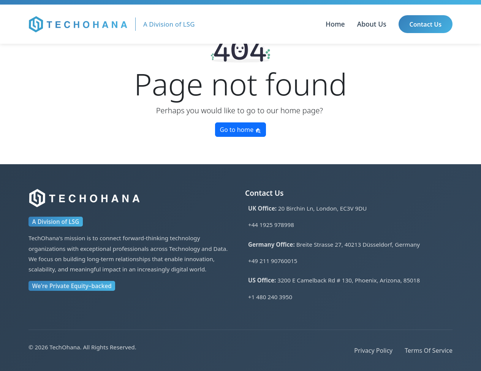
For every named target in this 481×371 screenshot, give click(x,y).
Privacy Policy (373, 350)
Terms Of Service (429, 350)
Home (335, 24)
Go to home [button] (240, 129)
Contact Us (426, 24)
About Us (371, 24)
